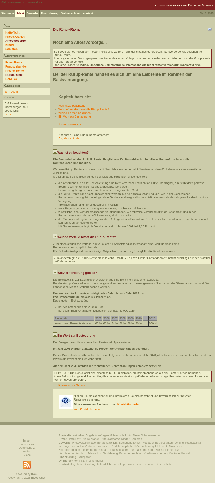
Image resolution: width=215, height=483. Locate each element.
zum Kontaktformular (87, 409)
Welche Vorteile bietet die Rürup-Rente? (83, 109)
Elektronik (161, 446)
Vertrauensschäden (97, 446)
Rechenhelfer (94, 460)
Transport (148, 449)
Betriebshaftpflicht (130, 442)
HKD (82, 460)
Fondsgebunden (16, 66)
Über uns (113, 464)
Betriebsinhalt (98, 449)
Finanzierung (49, 13)
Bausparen (84, 457)
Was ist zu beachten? (71, 105)
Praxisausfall (193, 442)
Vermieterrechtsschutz (73, 453)
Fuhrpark (135, 449)
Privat (20, 13)
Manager (148, 442)
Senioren (11, 49)
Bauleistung (110, 453)
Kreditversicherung (156, 453)
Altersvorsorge (15, 40)
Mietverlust (95, 453)
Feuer (85, 449)
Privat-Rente (13, 62)
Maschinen (175, 446)
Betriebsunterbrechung (169, 442)
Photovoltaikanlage (84, 442)
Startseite (7, 13)
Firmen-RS (172, 449)
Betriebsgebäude (69, 449)
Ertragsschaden (119, 449)
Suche (27, 454)
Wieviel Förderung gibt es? (75, 112)
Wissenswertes (151, 435)
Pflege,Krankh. (15, 36)
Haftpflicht (12, 32)
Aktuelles (78, 435)
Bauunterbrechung (131, 453)
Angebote (76, 464)
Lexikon (27, 451)
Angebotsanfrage (69, 124)
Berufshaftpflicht (107, 442)
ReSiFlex (11, 78)
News (136, 435)
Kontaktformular (128, 404)
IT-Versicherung (144, 446)
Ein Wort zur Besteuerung (74, 116)
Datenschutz (27, 447)
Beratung (89, 464)
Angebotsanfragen (97, 435)
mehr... (9, 114)
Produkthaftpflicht (122, 446)
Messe (160, 449)
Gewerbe (32, 13)
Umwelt (186, 453)
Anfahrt (101, 464)
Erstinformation (144, 464)
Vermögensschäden (71, 446)
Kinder (9, 44)
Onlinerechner (70, 13)
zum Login (11, 91)
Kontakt (87, 13)
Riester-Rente (14, 70)
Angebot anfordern (70, 138)
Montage (174, 453)
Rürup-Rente (14, 74)
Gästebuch (117, 435)
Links (128, 435)
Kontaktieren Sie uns (71, 385)
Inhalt (26, 440)
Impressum (27, 444)
